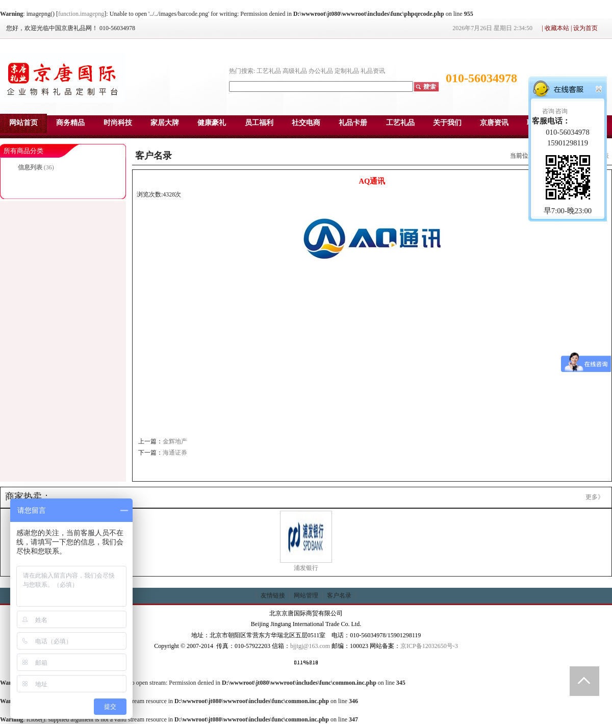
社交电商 (306, 123)
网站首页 (23, 123)
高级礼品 (295, 70)
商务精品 (70, 123)
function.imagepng (81, 13)
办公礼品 (321, 70)
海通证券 (175, 452)
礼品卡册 (353, 123)
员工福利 (259, 123)
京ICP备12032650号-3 (429, 646)
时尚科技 (118, 123)
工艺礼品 (269, 70)
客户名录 (339, 595)
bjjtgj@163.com (310, 646)
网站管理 (306, 595)
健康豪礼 (211, 123)
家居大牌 (164, 123)
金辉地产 (175, 441)
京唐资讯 (494, 123)
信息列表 (30, 167)
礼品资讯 (373, 70)
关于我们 (447, 123)
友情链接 (273, 595)
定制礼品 (347, 70)
